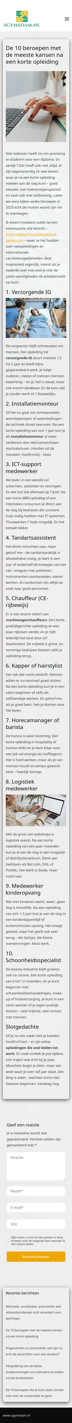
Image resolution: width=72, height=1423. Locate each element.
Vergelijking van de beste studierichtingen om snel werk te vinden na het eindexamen (35, 1372)
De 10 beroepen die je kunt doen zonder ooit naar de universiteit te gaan (35, 1393)
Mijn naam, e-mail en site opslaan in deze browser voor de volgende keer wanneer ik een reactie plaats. (38, 1241)
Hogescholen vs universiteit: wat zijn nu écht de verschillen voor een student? (34, 1351)
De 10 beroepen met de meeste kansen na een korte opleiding (34, 1333)
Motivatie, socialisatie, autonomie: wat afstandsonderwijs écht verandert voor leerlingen (33, 1312)
